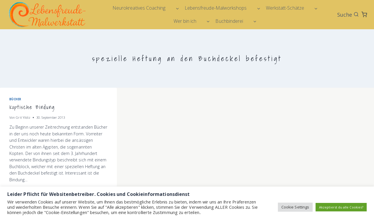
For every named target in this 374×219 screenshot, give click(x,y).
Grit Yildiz (23, 117)
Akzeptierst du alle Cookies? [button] (341, 207)
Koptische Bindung (32, 107)
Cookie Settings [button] (295, 207)
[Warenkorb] (364, 14)
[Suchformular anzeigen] (348, 15)
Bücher (15, 99)
